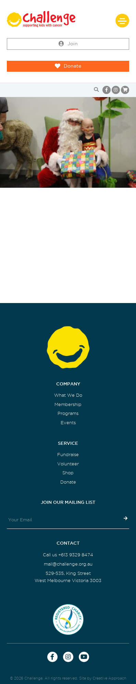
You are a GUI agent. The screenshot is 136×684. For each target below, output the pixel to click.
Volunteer (68, 464)
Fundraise (68, 454)
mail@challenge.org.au (68, 564)
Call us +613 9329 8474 (68, 555)
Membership (68, 404)
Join (68, 44)
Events (68, 422)
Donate (68, 66)
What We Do (68, 395)
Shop (68, 473)
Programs (68, 413)
